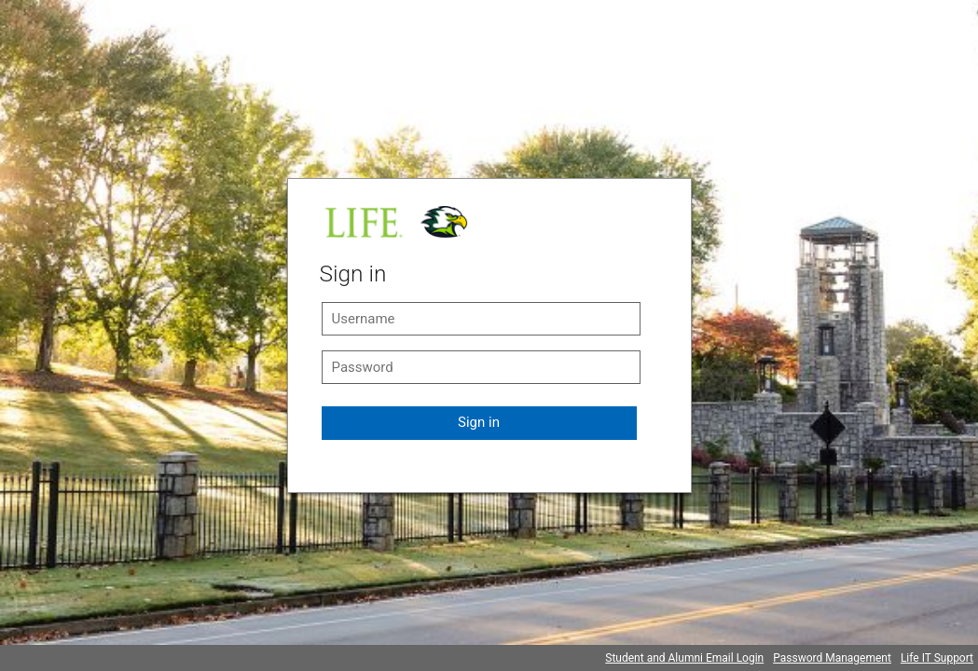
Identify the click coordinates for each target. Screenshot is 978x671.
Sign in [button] (479, 422)
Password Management (832, 657)
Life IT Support (937, 657)
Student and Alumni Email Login (684, 657)
